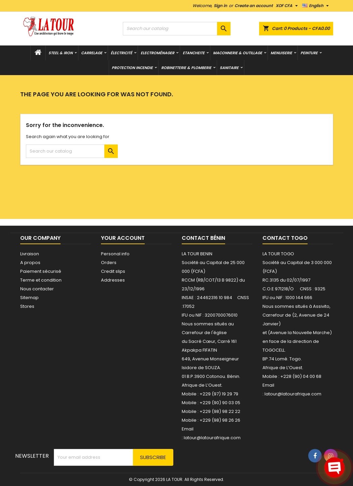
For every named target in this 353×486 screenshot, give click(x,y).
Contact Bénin (203, 238)
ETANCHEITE (194, 53)
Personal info (115, 254)
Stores (27, 306)
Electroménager (157, 53)
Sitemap (29, 297)
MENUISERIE (281, 53)
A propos (30, 262)
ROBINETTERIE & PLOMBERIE (186, 67)
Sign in (220, 5)
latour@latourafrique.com (292, 394)
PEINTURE (309, 53)
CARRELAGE (91, 53)
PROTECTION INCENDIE (132, 67)
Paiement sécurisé (40, 271)
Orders (108, 262)
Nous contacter (37, 289)
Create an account (254, 5)
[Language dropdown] (316, 5)
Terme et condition (41, 280)
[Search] (177, 28)
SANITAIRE (229, 67)
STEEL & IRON (60, 53)
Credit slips (113, 271)
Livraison (29, 254)
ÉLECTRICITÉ (121, 53)
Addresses (113, 280)
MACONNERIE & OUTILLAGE (237, 53)
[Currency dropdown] (287, 5)
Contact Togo (285, 238)
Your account (123, 238)
